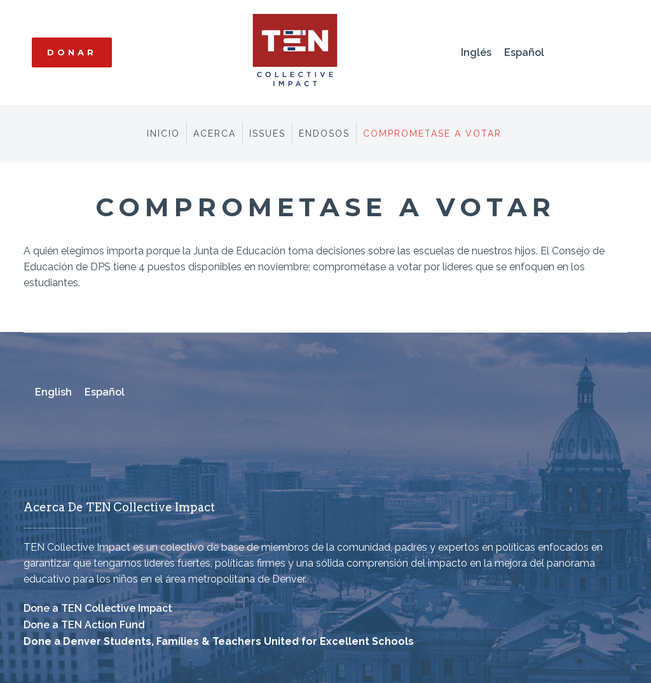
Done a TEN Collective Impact (98, 608)
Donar (72, 52)
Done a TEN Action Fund (84, 625)
